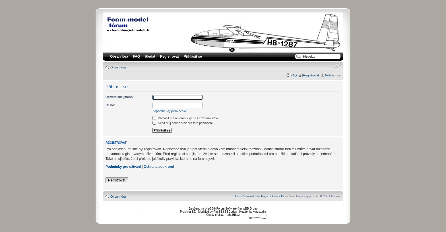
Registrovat (169, 56)
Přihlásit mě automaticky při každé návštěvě (185, 118)
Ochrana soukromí (159, 167)
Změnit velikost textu (336, 66)
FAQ (294, 75)
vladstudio (259, 211)
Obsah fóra (118, 67)
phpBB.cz (234, 214)
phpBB (209, 208)
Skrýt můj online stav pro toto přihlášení (182, 123)
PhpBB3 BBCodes (225, 211)
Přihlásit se (332, 75)
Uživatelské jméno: (120, 97)
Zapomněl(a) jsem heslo (169, 111)
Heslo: (110, 105)
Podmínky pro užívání (123, 167)
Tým (237, 196)
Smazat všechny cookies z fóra (264, 196)
